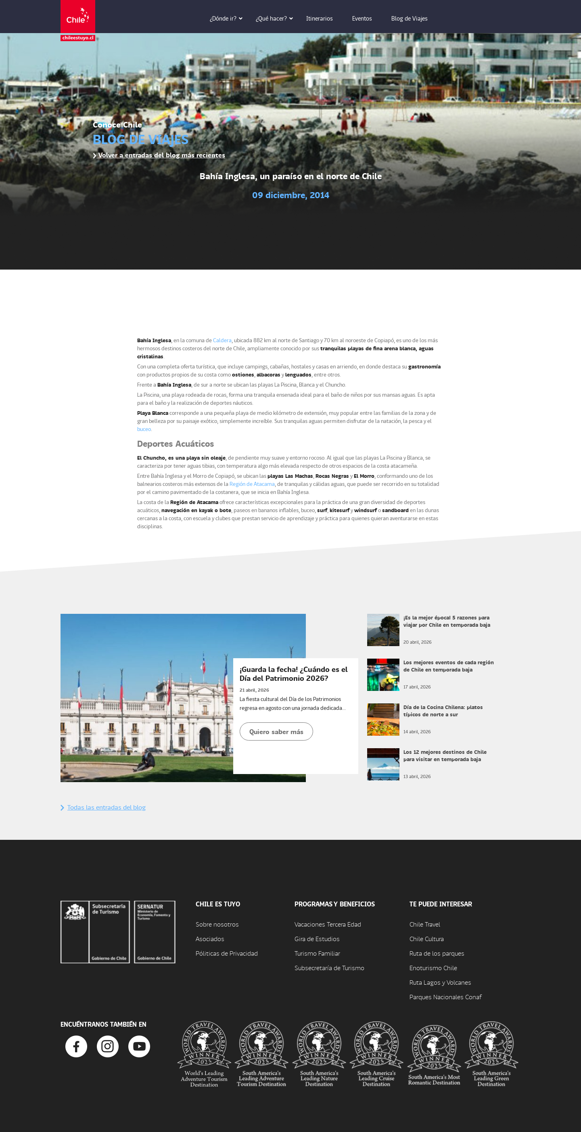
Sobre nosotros (217, 924)
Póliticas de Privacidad (227, 953)
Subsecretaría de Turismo (329, 967)
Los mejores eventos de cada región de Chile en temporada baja (448, 666)
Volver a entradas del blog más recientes (159, 155)
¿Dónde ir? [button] (229, 18)
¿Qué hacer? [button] (277, 18)
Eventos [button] (367, 18)
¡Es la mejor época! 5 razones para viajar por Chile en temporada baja (446, 621)
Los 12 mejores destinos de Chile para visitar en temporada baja (445, 755)
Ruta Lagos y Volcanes (440, 982)
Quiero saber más (276, 731)
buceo (144, 428)
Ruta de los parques (437, 953)
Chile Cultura (427, 938)
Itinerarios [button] (325, 18)
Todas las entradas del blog (103, 807)
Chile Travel (425, 924)
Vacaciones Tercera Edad (328, 924)
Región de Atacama (252, 483)
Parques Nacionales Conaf (445, 996)
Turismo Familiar (317, 953)
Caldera (222, 340)
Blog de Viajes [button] (415, 18)
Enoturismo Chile (433, 967)
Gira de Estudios (317, 938)
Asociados (210, 938)
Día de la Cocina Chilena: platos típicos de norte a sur (443, 710)
